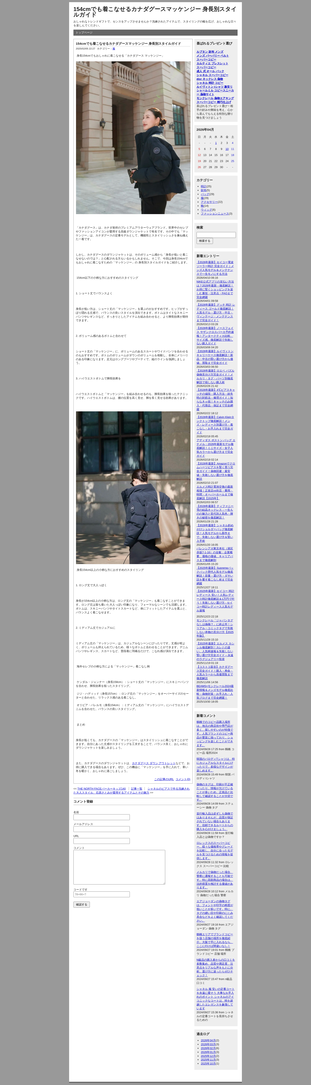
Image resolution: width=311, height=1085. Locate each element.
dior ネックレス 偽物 (210, 79)
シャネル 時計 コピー (210, 82)
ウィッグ (206, 209)
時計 (203, 186)
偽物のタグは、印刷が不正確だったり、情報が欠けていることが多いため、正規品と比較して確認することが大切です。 (215, 792)
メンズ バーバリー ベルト (213, 55)
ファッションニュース (215, 213)
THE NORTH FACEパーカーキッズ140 (101, 788)
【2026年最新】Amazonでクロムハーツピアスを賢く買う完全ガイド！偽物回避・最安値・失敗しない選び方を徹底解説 (216, 471)
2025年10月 (208, 1063)
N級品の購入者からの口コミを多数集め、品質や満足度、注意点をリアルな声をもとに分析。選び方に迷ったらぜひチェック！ (216, 967)
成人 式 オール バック (210, 71)
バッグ (205, 194)
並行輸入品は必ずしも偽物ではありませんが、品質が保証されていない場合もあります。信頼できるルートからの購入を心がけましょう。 (215, 821)
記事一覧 (136, 788)
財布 (203, 190)
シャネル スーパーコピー (212, 75)
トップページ (84, 32)
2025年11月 (208, 1059)
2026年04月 (208, 1040)
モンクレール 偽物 (208, 98)
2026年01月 (208, 1052)
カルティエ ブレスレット (212, 63)
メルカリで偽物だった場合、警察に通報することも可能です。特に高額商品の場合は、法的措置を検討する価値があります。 (215, 879)
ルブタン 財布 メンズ (210, 51)
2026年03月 (208, 1044)
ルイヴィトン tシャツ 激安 (213, 86)
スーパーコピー (206, 59)
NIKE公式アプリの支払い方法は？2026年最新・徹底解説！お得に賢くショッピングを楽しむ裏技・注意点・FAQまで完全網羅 (215, 289)
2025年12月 (208, 1056)
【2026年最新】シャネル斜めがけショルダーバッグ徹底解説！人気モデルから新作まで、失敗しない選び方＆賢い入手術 (215, 533)
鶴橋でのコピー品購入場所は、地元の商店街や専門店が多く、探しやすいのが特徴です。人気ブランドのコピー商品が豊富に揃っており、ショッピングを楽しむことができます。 (215, 733)
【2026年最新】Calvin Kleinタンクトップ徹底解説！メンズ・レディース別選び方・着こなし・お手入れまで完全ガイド (215, 424)
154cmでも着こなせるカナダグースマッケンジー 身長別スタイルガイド (155, 12)
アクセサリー (209, 202)
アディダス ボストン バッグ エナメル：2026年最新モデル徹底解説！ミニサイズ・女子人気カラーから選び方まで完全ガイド (216, 448)
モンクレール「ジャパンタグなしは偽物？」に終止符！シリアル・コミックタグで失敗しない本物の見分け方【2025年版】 (215, 628)
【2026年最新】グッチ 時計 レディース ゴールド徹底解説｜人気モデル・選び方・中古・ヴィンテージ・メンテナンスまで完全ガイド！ (216, 312)
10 (226, 149)
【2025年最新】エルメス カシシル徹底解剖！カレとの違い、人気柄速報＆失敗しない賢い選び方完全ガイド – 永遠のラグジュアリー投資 (215, 651)
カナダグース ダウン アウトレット (154, 763)
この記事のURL (164, 779)
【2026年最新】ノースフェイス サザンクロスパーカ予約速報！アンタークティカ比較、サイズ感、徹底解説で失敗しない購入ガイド (215, 335)
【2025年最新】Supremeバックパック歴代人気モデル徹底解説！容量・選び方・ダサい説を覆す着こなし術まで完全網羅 (215, 575)
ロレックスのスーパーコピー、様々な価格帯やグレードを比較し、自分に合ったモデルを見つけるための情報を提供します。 (215, 850)
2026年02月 (208, 1048)
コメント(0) (183, 779)
